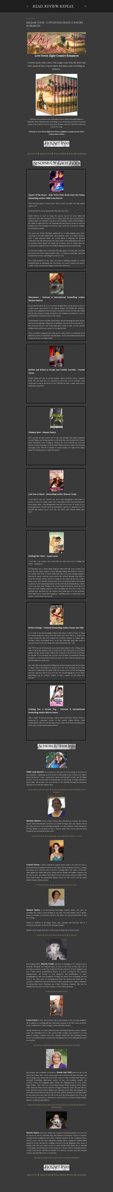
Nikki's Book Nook (68, 790)
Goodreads (81, 153)
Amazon (30, 790)
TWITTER (76, 1045)
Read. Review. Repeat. (53, 6)
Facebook (67, 836)
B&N (64, 153)
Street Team (77, 836)
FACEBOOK (55, 1045)
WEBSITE (45, 1045)
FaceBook (38, 790)
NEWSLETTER (56, 1107)
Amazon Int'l (45, 153)
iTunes (57, 153)
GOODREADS (65, 1045)
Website (34, 836)
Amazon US (32, 153)
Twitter (47, 790)
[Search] (85, 6)
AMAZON (36, 1045)
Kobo (71, 153)
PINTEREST (80, 1105)
